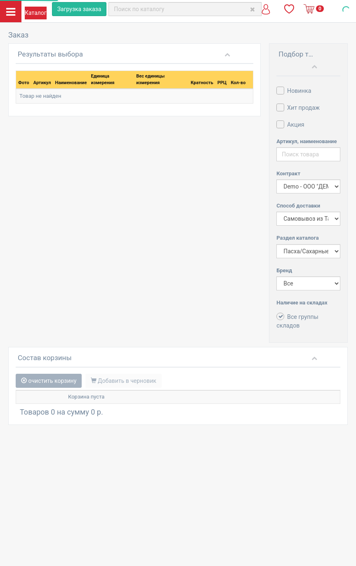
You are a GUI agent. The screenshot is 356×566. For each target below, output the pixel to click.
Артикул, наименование (306, 141)
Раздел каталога (297, 238)
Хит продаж (298, 107)
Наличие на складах (301, 303)
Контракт (288, 173)
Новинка (293, 90)
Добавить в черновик (123, 380)
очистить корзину (48, 380)
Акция (290, 124)
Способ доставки (298, 206)
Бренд (284, 270)
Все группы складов (297, 321)
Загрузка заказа (79, 9)
